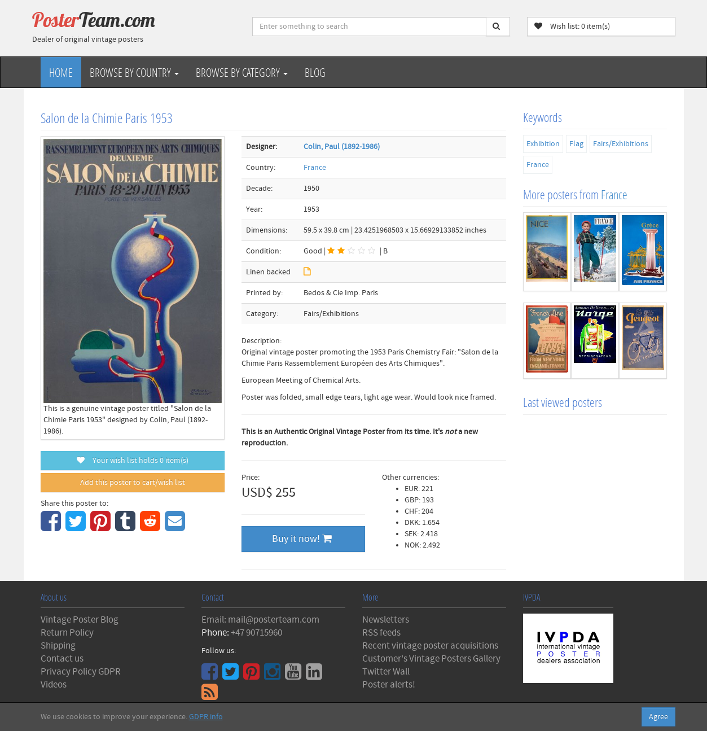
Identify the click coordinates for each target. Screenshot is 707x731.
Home (61, 72)
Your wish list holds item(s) (132, 461)
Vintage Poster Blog (79, 620)
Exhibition (543, 144)
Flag (576, 144)
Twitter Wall (386, 672)
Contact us (62, 659)
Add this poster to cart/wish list (132, 483)
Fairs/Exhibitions (620, 144)
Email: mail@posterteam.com (260, 620)
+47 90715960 (256, 633)
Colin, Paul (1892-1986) (342, 147)
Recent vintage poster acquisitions (430, 646)
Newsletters (385, 620)
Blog (315, 72)
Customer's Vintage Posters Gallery (431, 659)
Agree (658, 717)
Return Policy (67, 633)
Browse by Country (134, 72)
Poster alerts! (388, 685)
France (315, 168)
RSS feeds (381, 633)
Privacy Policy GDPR (81, 672)
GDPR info (206, 717)
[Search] (498, 26)
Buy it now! (302, 538)
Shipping (58, 646)
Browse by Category (242, 72)
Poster (93, 19)
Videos (54, 685)
